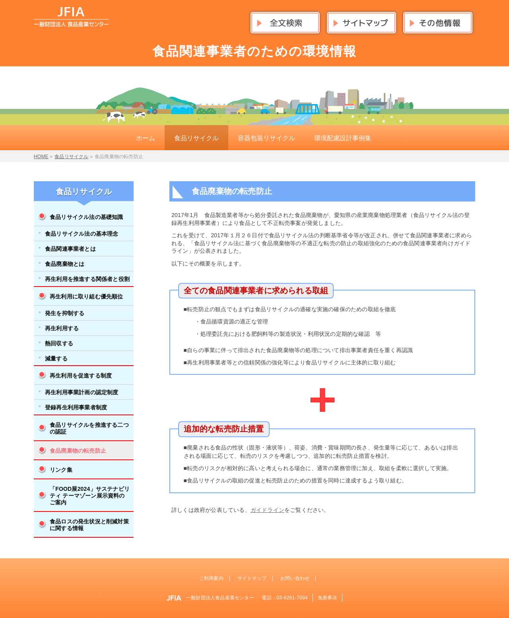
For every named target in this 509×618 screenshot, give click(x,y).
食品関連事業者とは (70, 249)
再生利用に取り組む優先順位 (86, 296)
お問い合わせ (294, 578)
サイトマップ (251, 578)
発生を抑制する (64, 313)
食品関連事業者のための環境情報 (254, 51)
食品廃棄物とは (64, 264)
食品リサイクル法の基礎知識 (86, 217)
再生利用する (62, 328)
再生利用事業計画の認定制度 (82, 392)
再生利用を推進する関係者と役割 (87, 279)
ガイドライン (267, 510)
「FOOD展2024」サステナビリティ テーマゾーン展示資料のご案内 (90, 496)
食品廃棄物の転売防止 (78, 451)
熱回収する (59, 343)
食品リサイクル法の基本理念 (82, 234)
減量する (56, 358)
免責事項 (327, 598)
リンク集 (61, 470)
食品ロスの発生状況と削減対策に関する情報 (89, 524)
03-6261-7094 (292, 598)
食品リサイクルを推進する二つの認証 (89, 428)
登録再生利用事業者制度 (76, 407)
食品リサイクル (84, 191)
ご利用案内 (211, 578)
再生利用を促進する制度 (81, 375)
